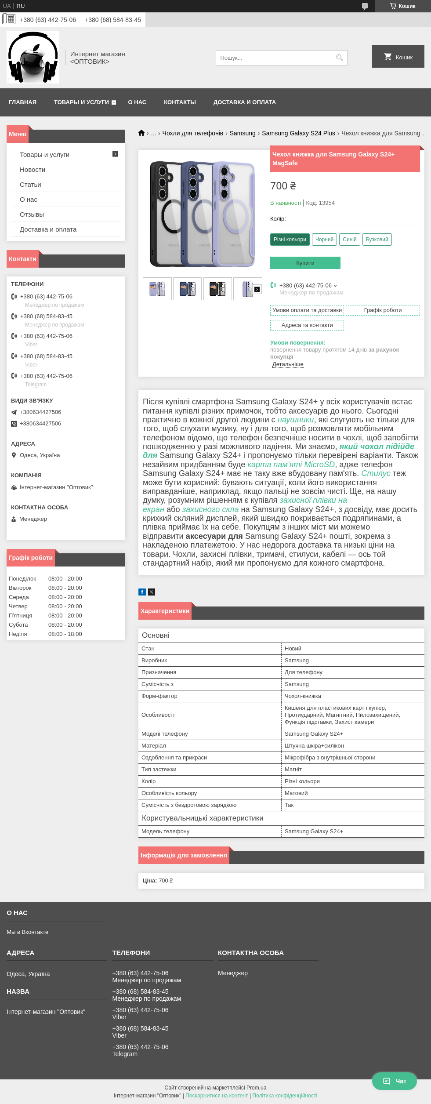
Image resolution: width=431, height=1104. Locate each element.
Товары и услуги (81, 102)
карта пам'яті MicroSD (291, 464)
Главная (22, 102)
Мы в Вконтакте (27, 932)
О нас (137, 102)
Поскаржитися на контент (216, 1096)
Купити (305, 263)
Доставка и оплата (245, 102)
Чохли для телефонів (193, 133)
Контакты (180, 102)
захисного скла (210, 509)
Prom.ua (256, 1088)
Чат (394, 1081)
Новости (32, 169)
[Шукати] (340, 57)
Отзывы (32, 214)
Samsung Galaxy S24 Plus (298, 133)
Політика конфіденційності (284, 1096)
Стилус (376, 473)
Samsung (243, 133)
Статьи (30, 184)
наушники (296, 419)
